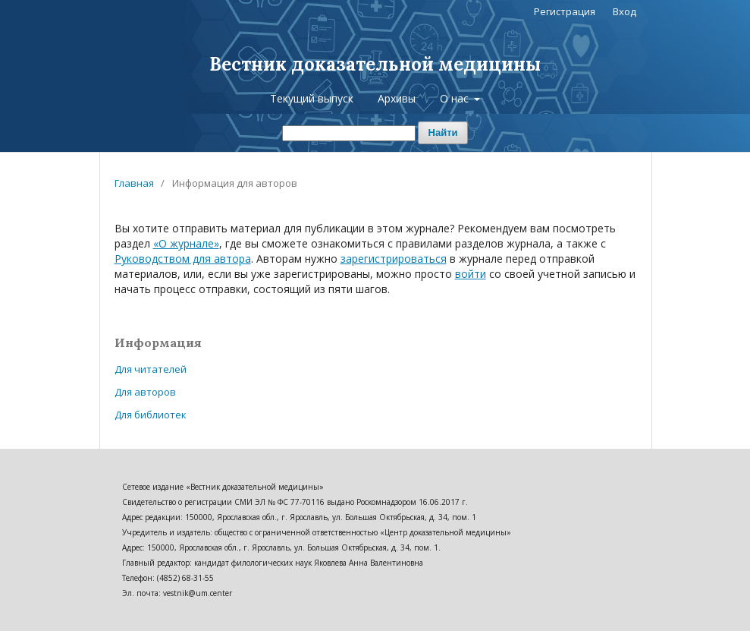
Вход (624, 11)
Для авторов (145, 392)
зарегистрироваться (393, 258)
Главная (134, 183)
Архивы (397, 98)
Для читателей (151, 369)
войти (470, 274)
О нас (456, 98)
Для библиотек (151, 414)
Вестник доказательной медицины (375, 64)
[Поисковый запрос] (349, 133)
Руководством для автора (183, 258)
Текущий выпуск (311, 98)
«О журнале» (186, 243)
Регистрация (564, 11)
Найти (443, 132)
